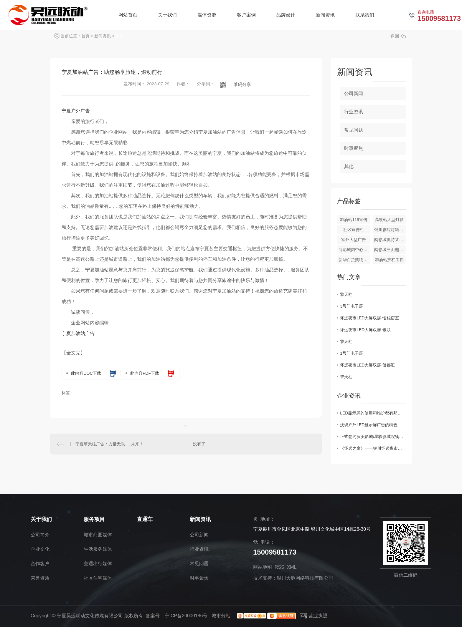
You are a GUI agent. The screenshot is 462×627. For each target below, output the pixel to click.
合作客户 (40, 563)
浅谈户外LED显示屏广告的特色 (368, 424)
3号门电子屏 (351, 306)
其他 (120, 36)
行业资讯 (353, 111)
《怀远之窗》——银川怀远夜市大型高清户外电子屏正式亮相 (373, 448)
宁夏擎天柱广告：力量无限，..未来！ (109, 444)
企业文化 (40, 549)
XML (291, 567)
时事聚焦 (353, 148)
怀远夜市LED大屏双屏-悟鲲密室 (369, 318)
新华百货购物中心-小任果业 (354, 259)
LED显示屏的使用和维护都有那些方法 (373, 413)
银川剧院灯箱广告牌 (390, 229)
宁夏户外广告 (76, 110)
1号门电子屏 (351, 353)
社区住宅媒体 (98, 577)
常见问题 (353, 129)
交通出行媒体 (98, 563)
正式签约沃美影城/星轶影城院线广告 (373, 436)
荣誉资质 (40, 577)
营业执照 (313, 615)
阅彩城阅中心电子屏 (354, 249)
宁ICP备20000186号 (186, 615)
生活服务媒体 (98, 549)
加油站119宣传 (353, 219)
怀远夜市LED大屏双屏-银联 (365, 329)
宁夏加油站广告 (78, 333)
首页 (85, 36)
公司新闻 (353, 93)
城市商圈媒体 (98, 534)
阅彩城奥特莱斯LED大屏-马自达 (390, 239)
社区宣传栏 (353, 229)
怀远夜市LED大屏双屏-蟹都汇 (367, 365)
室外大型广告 (353, 239)
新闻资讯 (102, 36)
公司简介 (40, 534)
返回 (398, 36)
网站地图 (262, 567)
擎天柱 (346, 294)
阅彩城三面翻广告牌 (390, 249)
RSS (279, 567)
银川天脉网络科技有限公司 (305, 577)
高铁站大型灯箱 (389, 219)
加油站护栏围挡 (389, 259)
